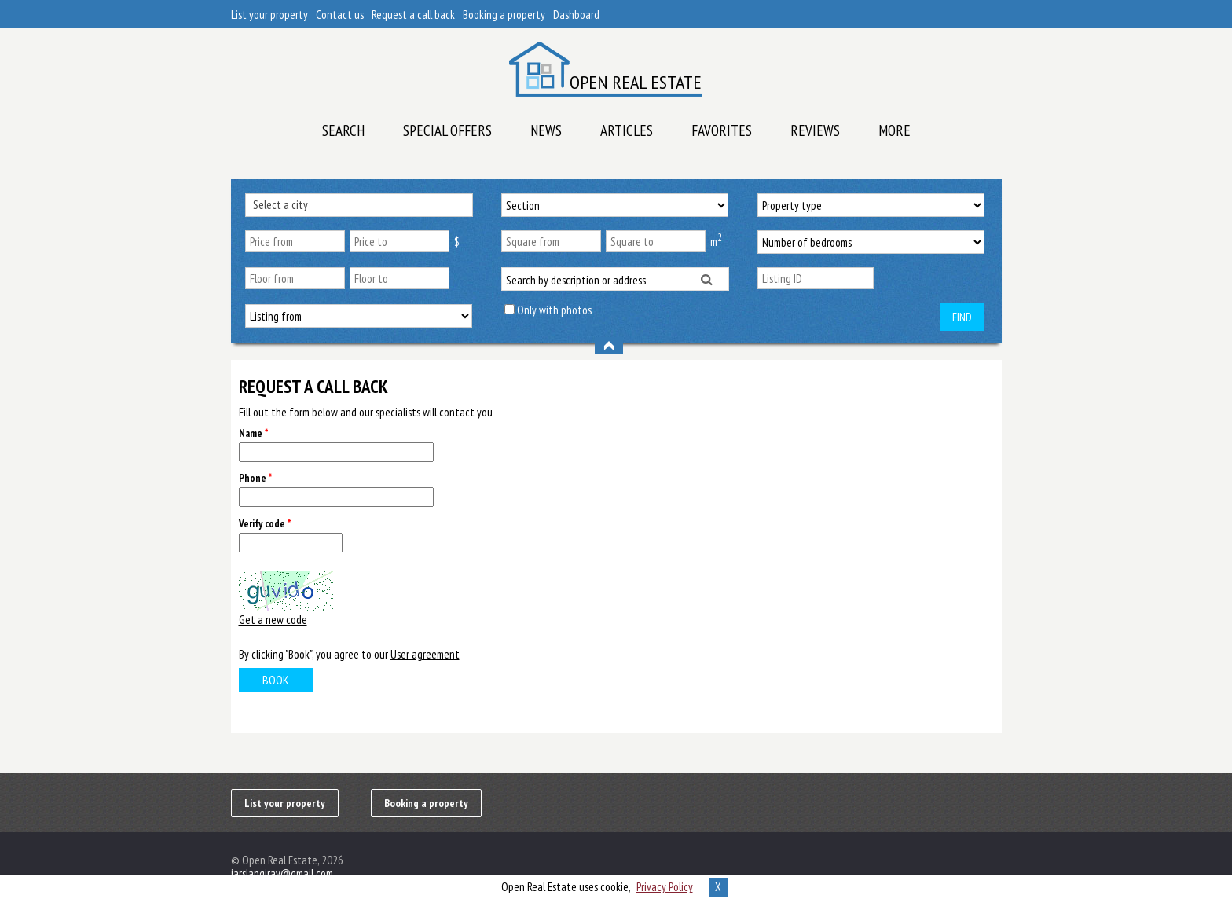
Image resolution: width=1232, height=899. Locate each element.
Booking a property (504, 14)
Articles (626, 130)
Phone (255, 478)
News (546, 130)
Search (343, 130)
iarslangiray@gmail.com (282, 873)
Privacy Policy (664, 886)
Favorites (721, 130)
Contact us (340, 14)
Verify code (265, 523)
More (894, 130)
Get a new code (273, 619)
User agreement (425, 654)
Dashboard (576, 14)
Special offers (447, 130)
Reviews (815, 130)
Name (253, 433)
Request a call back (413, 14)
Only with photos (554, 310)
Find (962, 317)
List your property (269, 14)
